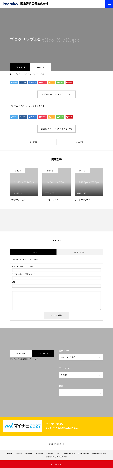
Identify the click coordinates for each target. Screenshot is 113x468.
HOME (9, 454)
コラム (58, 454)
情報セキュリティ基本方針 (56, 457)
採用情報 (49, 454)
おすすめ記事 (43, 354)
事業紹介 (39, 454)
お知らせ (40, 67)
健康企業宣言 (69, 454)
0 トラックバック (80, 252)
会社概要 (29, 454)
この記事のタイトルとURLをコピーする (56, 94)
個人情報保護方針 (99, 454)
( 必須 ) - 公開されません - (24, 274)
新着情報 (18, 454)
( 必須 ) (23, 266)
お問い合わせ (83, 454)
